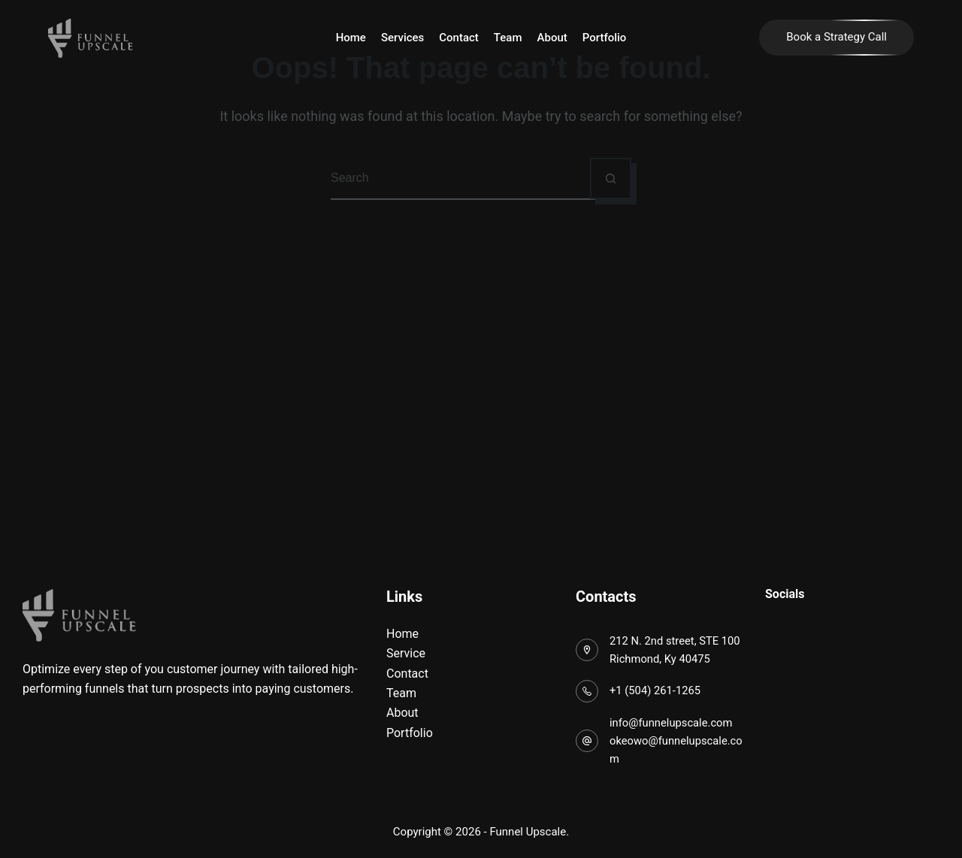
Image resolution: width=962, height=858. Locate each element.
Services (402, 37)
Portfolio (604, 37)
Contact (459, 37)
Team (508, 37)
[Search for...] (460, 178)
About (552, 37)
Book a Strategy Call (836, 37)
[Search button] (610, 178)
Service (405, 653)
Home (351, 37)
